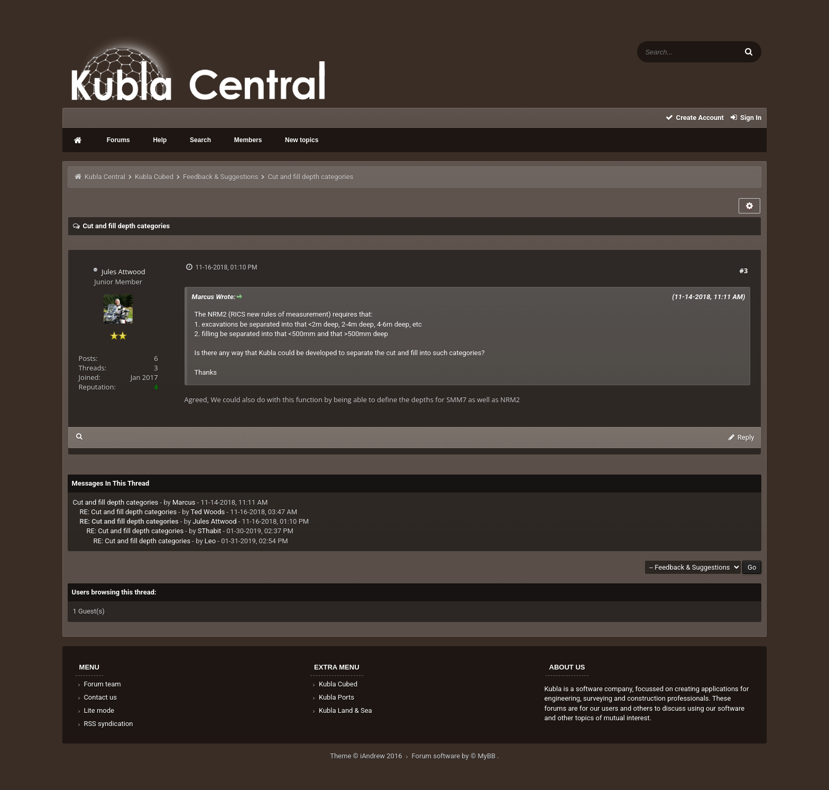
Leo (210, 541)
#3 (744, 270)
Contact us (96, 697)
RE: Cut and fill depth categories (128, 512)
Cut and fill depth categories (116, 502)
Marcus (183, 502)
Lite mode (95, 710)
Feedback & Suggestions (220, 177)
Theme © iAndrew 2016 (370, 756)
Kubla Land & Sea (341, 710)
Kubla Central (105, 177)
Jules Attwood (123, 271)
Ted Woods (208, 512)
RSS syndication (104, 724)
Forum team (98, 684)
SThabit (209, 531)
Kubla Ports (332, 697)
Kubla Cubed (154, 177)
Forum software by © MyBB (455, 756)
